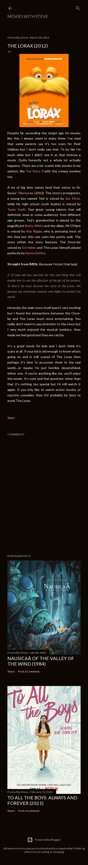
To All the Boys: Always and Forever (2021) (42, 800)
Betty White (34, 226)
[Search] (78, 7)
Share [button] (11, 418)
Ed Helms (29, 247)
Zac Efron (72, 198)
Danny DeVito (35, 253)
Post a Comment (28, 671)
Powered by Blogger (44, 840)
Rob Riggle (34, 231)
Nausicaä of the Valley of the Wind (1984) (40, 660)
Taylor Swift (16, 209)
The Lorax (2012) (31, 193)
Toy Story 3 (34, 171)
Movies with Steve (27, 16)
